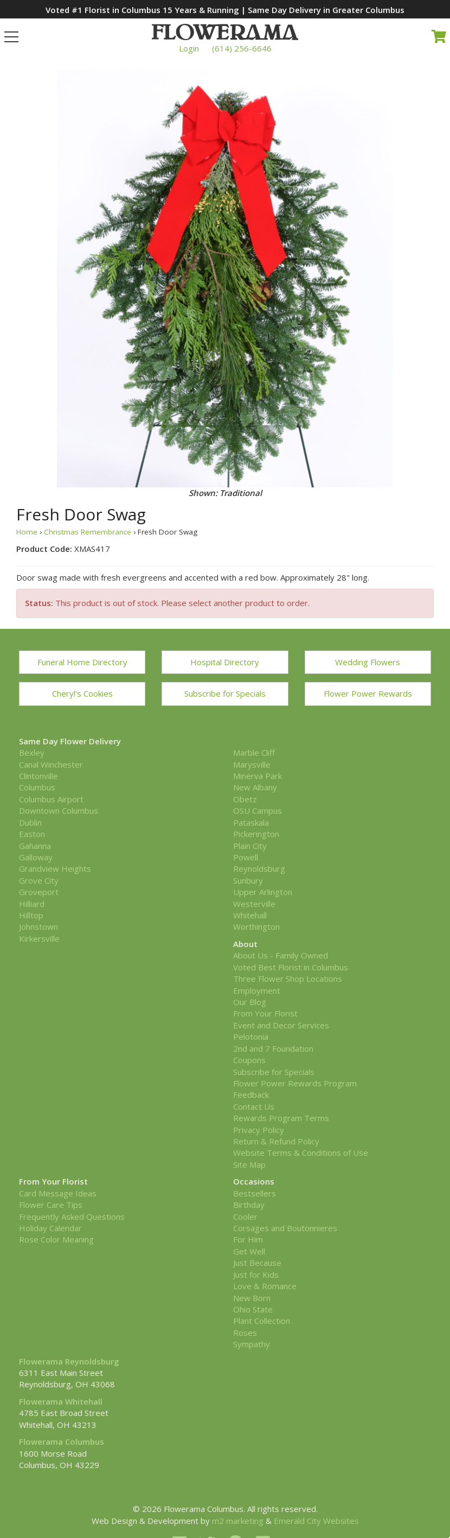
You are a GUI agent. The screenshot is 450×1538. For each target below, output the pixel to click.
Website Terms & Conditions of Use (300, 1152)
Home (26, 532)
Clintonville (38, 775)
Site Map (249, 1164)
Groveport (39, 891)
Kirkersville (39, 938)
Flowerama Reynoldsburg (69, 1361)
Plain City (250, 845)
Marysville (252, 764)
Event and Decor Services (281, 1025)
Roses (245, 1332)
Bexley (31, 752)
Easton (32, 833)
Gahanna (35, 845)
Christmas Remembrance (87, 532)
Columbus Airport (51, 799)
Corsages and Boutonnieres (285, 1227)
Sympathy (251, 1343)
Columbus (37, 787)
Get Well (249, 1251)
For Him (248, 1239)
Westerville (254, 903)
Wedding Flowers (367, 662)
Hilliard (31, 903)
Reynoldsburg (259, 868)
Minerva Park (257, 775)
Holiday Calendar (50, 1227)
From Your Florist (265, 1013)
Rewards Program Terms (281, 1117)
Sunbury (248, 880)
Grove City (39, 880)
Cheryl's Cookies (82, 693)
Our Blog (249, 1001)
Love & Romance (265, 1285)
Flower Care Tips (50, 1204)
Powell (245, 857)
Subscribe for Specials (225, 693)
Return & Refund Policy (276, 1141)
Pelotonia (250, 1036)
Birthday (249, 1204)
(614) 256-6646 (242, 48)
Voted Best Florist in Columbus (290, 967)
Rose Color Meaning (56, 1239)
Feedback (251, 1094)
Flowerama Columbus (61, 1441)
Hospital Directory (224, 662)
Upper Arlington (262, 891)
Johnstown (38, 926)
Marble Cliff (254, 752)
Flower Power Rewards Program (295, 1083)
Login (189, 48)
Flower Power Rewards (368, 693)
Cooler (245, 1216)
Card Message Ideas (58, 1193)
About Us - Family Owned (280, 955)
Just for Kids (256, 1274)
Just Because (257, 1262)
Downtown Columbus (58, 810)
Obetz (245, 799)
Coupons (249, 1059)
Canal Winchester (51, 764)
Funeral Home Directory (82, 662)
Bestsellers (254, 1193)
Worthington (256, 926)
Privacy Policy (258, 1129)
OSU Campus (257, 810)
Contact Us (253, 1106)
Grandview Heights (55, 868)
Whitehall (250, 915)
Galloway (36, 857)
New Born (252, 1297)
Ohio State (253, 1309)
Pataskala (251, 822)
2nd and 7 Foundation (273, 1048)
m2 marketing (237, 1520)
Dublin (30, 822)
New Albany (255, 787)
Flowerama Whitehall (60, 1401)
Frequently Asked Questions (72, 1216)
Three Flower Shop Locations (287, 978)
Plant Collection (261, 1320)
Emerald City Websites (316, 1520)
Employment (256, 990)
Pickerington (256, 833)
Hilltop (31, 915)
